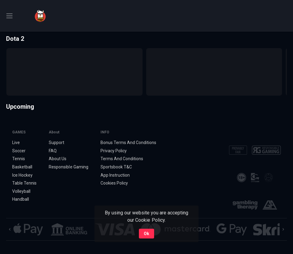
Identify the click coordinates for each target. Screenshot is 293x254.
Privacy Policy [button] (114, 150)
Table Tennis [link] (24, 183)
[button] (28, 229)
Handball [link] (20, 199)
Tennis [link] (18, 158)
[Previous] (9, 229)
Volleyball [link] (21, 191)
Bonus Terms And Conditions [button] (129, 142)
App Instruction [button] (115, 175)
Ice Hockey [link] (22, 175)
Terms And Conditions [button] (122, 158)
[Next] (283, 229)
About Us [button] (57, 158)
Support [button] (56, 142)
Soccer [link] (19, 150)
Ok (146, 233)
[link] (40, 16)
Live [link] (16, 142)
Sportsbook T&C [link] (116, 166)
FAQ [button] (53, 150)
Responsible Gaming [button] (68, 166)
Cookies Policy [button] (114, 183)
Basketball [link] (22, 166)
